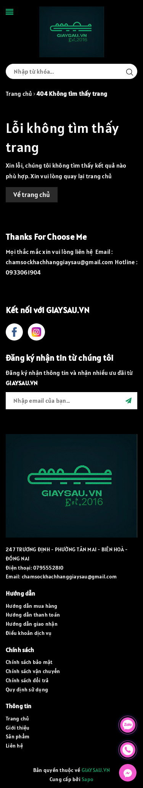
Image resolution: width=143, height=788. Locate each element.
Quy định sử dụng (27, 689)
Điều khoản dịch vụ (29, 633)
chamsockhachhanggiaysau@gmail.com (69, 576)
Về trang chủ (31, 194)
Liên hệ (14, 745)
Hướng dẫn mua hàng (32, 605)
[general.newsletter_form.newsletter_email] (71, 400)
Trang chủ (17, 718)
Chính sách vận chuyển (33, 671)
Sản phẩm (17, 736)
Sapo (87, 779)
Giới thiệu (18, 727)
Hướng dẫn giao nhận (32, 623)
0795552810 (48, 567)
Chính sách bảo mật (29, 662)
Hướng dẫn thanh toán (33, 614)
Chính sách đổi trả (27, 680)
